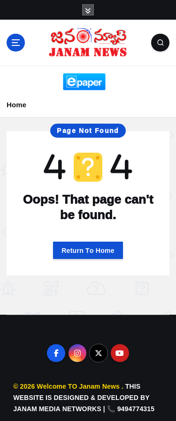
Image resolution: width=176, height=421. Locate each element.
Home (16, 104)
